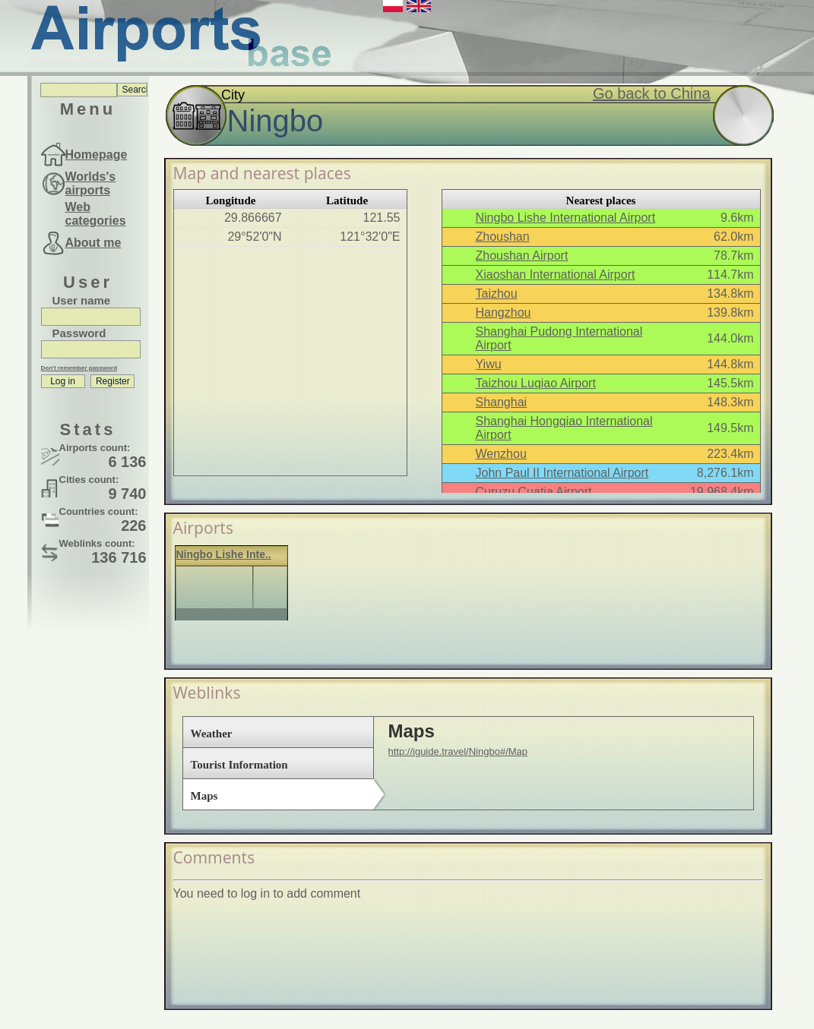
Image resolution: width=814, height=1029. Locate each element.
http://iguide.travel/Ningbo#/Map (458, 751)
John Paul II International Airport (562, 472)
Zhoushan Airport (522, 255)
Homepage (96, 154)
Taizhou (497, 293)
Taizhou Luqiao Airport (536, 383)
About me (93, 242)
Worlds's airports (90, 183)
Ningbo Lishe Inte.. (223, 554)
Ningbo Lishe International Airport (566, 217)
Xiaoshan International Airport (555, 274)
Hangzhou (503, 312)
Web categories (95, 213)
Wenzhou (501, 453)
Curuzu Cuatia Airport (534, 491)
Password (79, 333)
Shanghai (501, 402)
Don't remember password (79, 368)
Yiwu (489, 364)
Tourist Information (239, 765)
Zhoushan (503, 236)
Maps (204, 796)
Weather (212, 734)
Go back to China (652, 93)
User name (81, 300)
